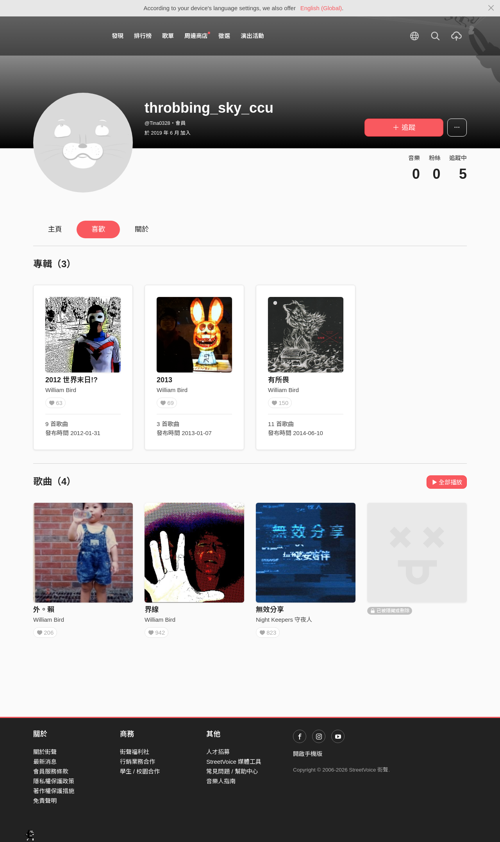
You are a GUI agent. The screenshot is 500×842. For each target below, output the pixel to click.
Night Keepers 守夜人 (284, 619)
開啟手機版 (307, 753)
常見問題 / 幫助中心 (232, 771)
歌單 (168, 35)
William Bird (60, 390)
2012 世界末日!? (71, 380)
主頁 (55, 229)
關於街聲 (45, 751)
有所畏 (278, 380)
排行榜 (143, 35)
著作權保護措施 (53, 791)
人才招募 (218, 751)
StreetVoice (65, 36)
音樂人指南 (221, 781)
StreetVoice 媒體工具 (233, 761)
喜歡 (98, 229)
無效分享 (270, 610)
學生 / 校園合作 (140, 771)
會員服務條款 (50, 771)
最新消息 (45, 761)
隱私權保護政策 (53, 781)
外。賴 (43, 610)
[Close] (491, 8)
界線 (152, 610)
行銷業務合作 (137, 761)
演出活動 (252, 35)
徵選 (224, 35)
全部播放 (446, 482)
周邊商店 (197, 36)
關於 (142, 229)
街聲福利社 (134, 751)
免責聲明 (45, 800)
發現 (117, 35)
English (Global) (321, 8)
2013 (164, 380)
